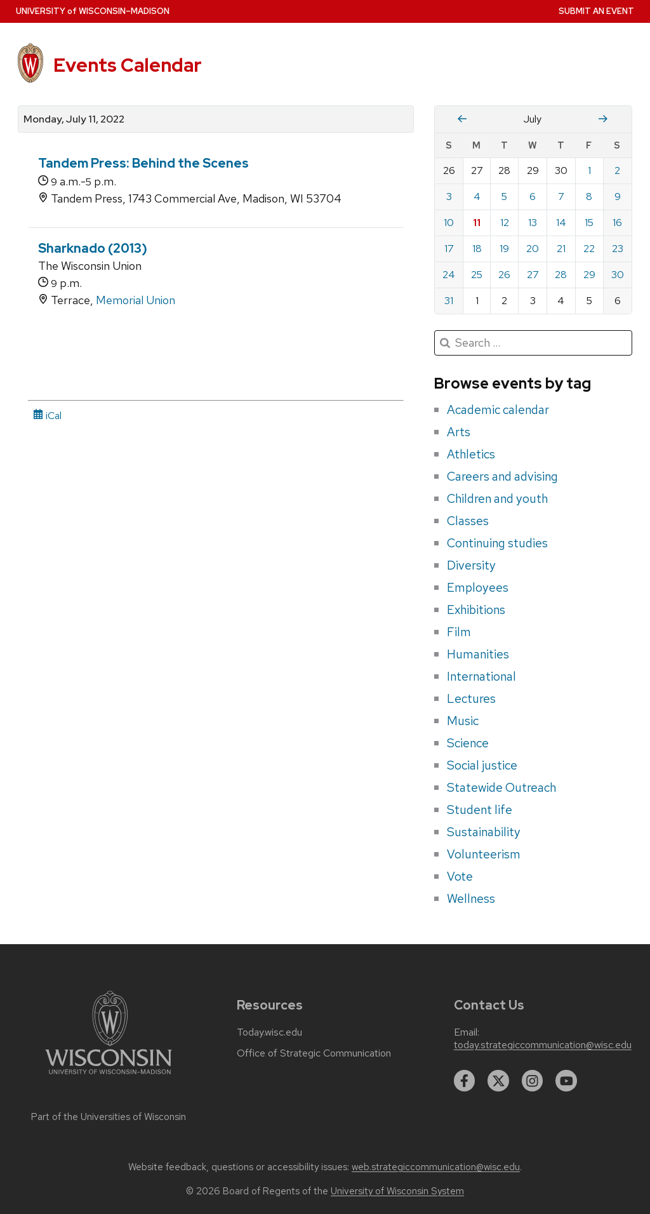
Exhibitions (476, 609)
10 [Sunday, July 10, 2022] (449, 222)
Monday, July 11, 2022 (73, 119)
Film (459, 632)
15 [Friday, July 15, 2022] (589, 222)
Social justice (482, 765)
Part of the (108, 1117)
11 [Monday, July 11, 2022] (477, 222)
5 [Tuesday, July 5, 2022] (504, 196)
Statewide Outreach (501, 787)
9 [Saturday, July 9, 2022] (617, 196)
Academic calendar (498, 409)
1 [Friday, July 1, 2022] (589, 170)
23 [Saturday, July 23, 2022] (617, 248)
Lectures (471, 698)
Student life (479, 809)
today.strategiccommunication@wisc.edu (543, 1045)
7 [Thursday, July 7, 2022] (561, 196)
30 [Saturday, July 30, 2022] (617, 274)
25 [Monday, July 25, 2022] (476, 274)
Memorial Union (135, 300)
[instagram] (532, 1080)
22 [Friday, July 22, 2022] (589, 248)
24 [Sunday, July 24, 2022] (448, 274)
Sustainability (484, 832)
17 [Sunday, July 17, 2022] (449, 248)
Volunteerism (484, 854)
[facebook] (464, 1080)
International (481, 676)
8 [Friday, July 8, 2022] (589, 196)
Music (463, 720)
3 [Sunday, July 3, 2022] (449, 196)
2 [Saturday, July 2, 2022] (617, 170)
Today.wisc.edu (269, 1032)
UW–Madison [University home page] (92, 11)
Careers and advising (502, 476)
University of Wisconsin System (397, 1191)
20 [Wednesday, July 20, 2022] (532, 248)
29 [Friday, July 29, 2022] (589, 274)
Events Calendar (127, 65)
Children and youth (497, 498)
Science (468, 743)
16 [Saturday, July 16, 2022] (617, 222)
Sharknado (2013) (92, 248)
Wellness (471, 898)
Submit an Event (596, 11)
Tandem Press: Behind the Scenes (143, 163)
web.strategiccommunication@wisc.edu (436, 1167)
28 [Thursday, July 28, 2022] (561, 274)
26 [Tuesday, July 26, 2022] (504, 274)
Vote (460, 876)
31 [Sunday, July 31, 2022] (448, 300)
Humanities (478, 654)
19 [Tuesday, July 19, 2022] (504, 248)
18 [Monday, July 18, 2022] (477, 248)
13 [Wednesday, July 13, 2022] (532, 222)
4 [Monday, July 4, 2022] (477, 196)
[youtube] (566, 1080)
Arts (458, 432)
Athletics (471, 454)
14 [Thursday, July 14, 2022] (561, 222)
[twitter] (498, 1080)
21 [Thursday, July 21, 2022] (561, 248)
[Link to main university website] (108, 1076)
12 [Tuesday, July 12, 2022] (504, 222)
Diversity (471, 565)
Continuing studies (497, 543)
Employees (477, 587)
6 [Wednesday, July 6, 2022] (532, 196)
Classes (468, 520)
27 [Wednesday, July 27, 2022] (533, 274)
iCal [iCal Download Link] (47, 415)
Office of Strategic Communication (314, 1053)
